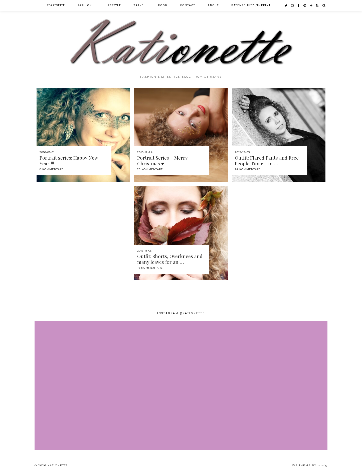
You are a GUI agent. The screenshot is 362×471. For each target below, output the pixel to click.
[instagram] (292, 5)
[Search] (324, 5)
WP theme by (309, 465)
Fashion (85, 5)
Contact (187, 5)
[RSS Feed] (317, 5)
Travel (140, 5)
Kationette (58, 465)
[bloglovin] (311, 5)
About (213, 5)
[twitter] (286, 5)
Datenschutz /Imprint (251, 5)
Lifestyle (113, 5)
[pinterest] (304, 5)
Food (162, 5)
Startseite (56, 5)
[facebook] (299, 5)
